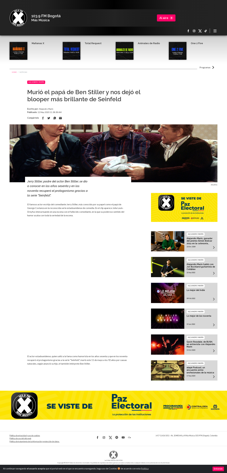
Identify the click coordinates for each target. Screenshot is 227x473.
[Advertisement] (78, 246)
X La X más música (200, 31)
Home (14, 72)
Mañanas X (38, 43)
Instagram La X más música (194, 31)
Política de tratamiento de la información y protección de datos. (35, 441)
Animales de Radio (149, 43)
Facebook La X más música (188, 31)
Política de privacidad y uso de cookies (25, 436)
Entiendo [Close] (218, 469)
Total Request (93, 43)
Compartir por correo (60, 118)
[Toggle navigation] (215, 30)
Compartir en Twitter (49, 118)
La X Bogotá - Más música (18, 18)
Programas (204, 67)
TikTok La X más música (205, 31)
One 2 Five (197, 43)
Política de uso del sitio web (20, 438)
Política (145, 468)
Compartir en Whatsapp (54, 118)
